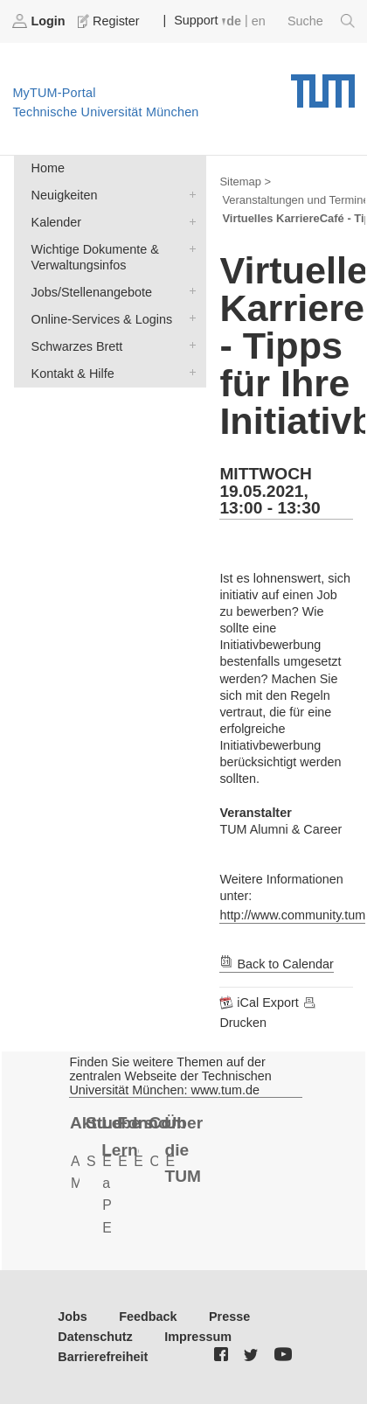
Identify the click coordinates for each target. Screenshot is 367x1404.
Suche (321, 21)
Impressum (198, 1337)
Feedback (148, 1317)
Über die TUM (183, 1149)
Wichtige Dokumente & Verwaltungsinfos (189, 248)
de (233, 21)
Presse (229, 1317)
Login (40, 21)
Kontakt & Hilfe (189, 372)
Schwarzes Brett (189, 345)
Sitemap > (245, 181)
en (259, 21)
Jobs (72, 1317)
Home (48, 168)
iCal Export (260, 1002)
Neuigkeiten (189, 194)
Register (110, 21)
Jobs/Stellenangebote (189, 291)
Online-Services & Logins (189, 318)
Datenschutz (95, 1337)
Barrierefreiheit (103, 1357)
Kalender (189, 221)
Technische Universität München (323, 84)
